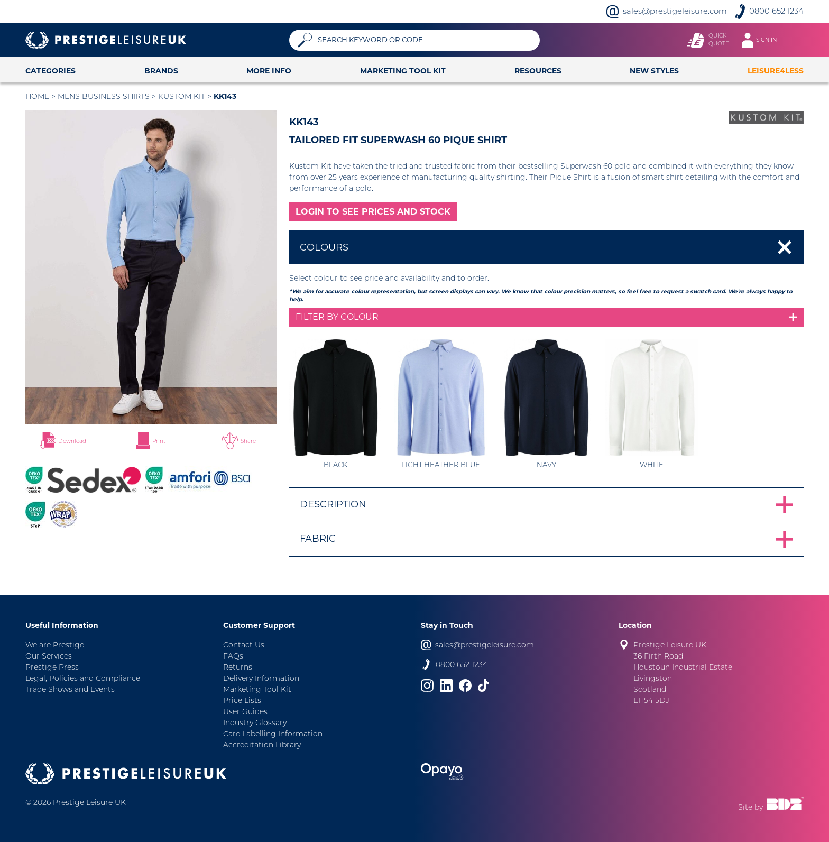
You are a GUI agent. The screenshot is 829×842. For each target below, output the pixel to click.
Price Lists (242, 700)
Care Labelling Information (273, 733)
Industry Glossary (255, 722)
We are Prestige (54, 645)
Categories (50, 71)
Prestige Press (52, 667)
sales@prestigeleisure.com (675, 11)
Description (333, 504)
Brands (161, 71)
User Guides (245, 711)
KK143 (225, 96)
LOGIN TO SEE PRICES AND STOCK (373, 212)
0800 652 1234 (776, 11)
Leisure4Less (776, 71)
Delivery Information (261, 678)
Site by (771, 804)
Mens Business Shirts (104, 96)
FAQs (233, 656)
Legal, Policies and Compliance (82, 678)
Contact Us (243, 645)
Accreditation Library (262, 745)
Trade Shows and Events (70, 689)
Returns (237, 667)
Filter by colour (337, 317)
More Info (268, 71)
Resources (537, 71)
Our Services (48, 656)
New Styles (654, 71)
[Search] (425, 40)
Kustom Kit (181, 96)
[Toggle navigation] (764, 40)
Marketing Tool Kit (403, 71)
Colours (324, 247)
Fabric (318, 538)
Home (37, 96)
